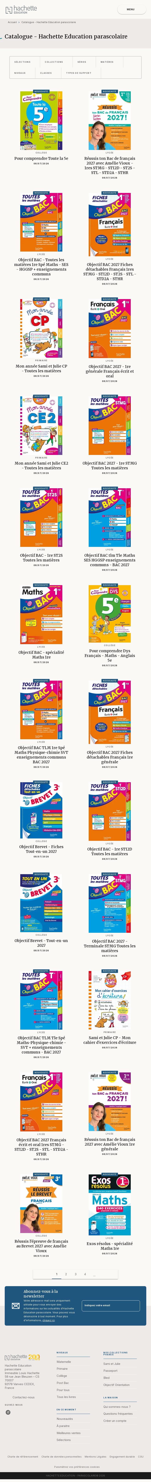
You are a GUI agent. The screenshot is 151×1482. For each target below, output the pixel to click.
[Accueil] (21, 9)
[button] (25, 61)
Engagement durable (122, 1456)
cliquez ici (48, 1320)
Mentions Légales (96, 1456)
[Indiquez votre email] (106, 1305)
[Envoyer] (135, 1306)
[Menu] (131, 9)
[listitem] (8, 1412)
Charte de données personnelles (61, 1456)
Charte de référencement (22, 1456)
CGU (141, 1456)
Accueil (12, 22)
